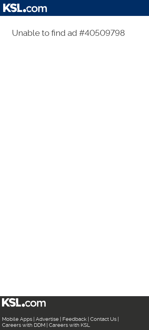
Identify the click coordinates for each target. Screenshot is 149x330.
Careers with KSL (69, 325)
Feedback (74, 319)
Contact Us (103, 319)
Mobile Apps (17, 319)
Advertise (47, 319)
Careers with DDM (23, 325)
